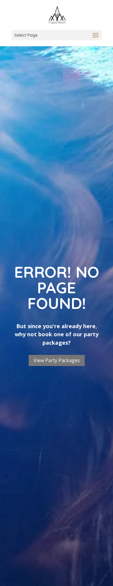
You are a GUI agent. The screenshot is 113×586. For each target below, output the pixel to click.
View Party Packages (56, 360)
